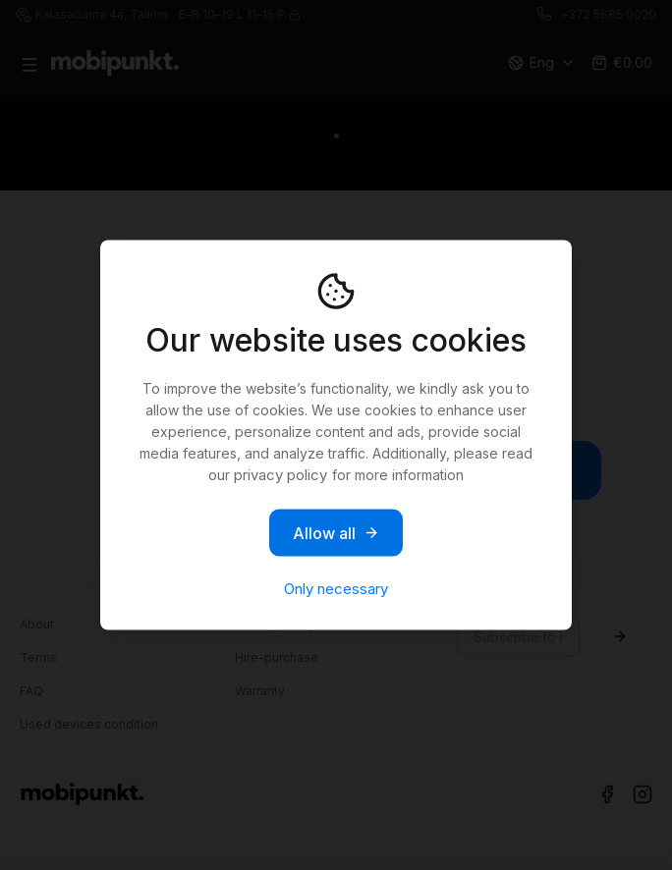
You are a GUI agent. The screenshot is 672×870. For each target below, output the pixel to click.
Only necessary (336, 588)
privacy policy (280, 474)
